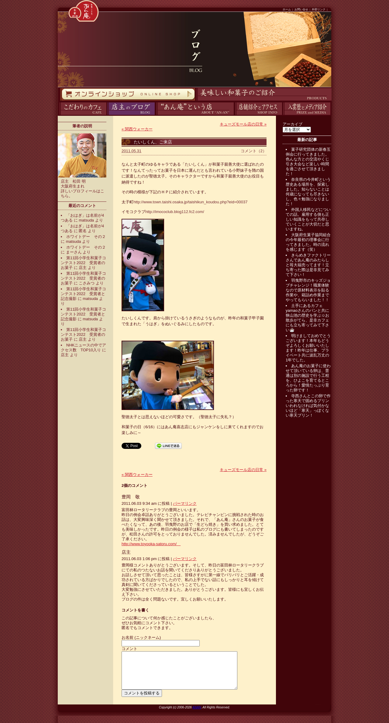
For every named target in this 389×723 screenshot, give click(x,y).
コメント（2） (254, 151)
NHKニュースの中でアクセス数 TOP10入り (83, 347)
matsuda (86, 220)
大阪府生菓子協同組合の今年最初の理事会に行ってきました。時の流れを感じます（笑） (308, 242)
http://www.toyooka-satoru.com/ (151, 544)
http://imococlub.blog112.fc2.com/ (174, 211)
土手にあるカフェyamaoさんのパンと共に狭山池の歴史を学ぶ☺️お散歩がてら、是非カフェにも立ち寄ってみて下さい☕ (307, 317)
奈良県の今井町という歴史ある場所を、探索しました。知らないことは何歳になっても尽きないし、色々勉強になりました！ (308, 191)
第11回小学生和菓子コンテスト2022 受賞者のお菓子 (83, 263)
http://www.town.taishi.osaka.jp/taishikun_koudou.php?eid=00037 (190, 202)
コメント (129, 648)
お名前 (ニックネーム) (141, 637)
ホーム (287, 9)
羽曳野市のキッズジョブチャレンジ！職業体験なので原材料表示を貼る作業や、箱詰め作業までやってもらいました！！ (308, 290)
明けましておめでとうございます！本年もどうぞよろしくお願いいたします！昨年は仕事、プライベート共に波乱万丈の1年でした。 (308, 347)
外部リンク (318, 9)
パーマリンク (185, 503)
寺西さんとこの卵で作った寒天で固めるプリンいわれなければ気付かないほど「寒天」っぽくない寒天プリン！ (308, 406)
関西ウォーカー (137, 129)
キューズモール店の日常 (243, 124)
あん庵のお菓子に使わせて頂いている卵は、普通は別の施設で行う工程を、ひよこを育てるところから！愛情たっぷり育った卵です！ (308, 377)
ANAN (196, 714)
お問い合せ (301, 9)
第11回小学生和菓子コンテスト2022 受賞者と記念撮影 (83, 294)
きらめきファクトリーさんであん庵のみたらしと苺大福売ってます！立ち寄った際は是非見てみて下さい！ (308, 265)
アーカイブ (292, 124)
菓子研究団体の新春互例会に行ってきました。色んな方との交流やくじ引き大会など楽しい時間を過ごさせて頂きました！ (308, 161)
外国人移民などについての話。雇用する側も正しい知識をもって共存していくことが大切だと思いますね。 (308, 219)
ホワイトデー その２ (86, 236)
